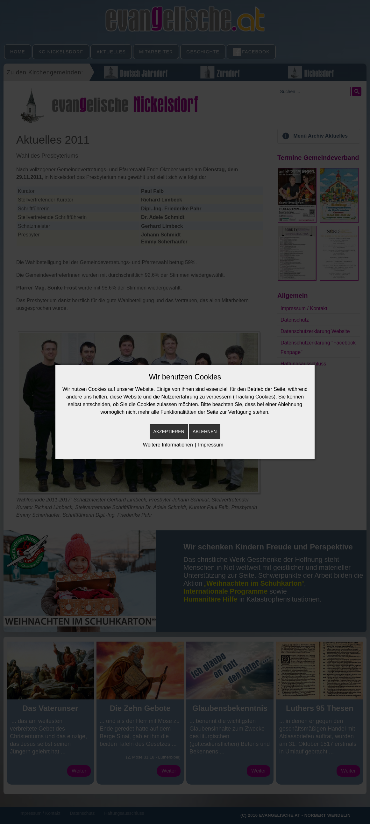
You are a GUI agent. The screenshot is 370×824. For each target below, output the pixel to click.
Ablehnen (205, 431)
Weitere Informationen (168, 444)
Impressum (210, 444)
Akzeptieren (168, 431)
